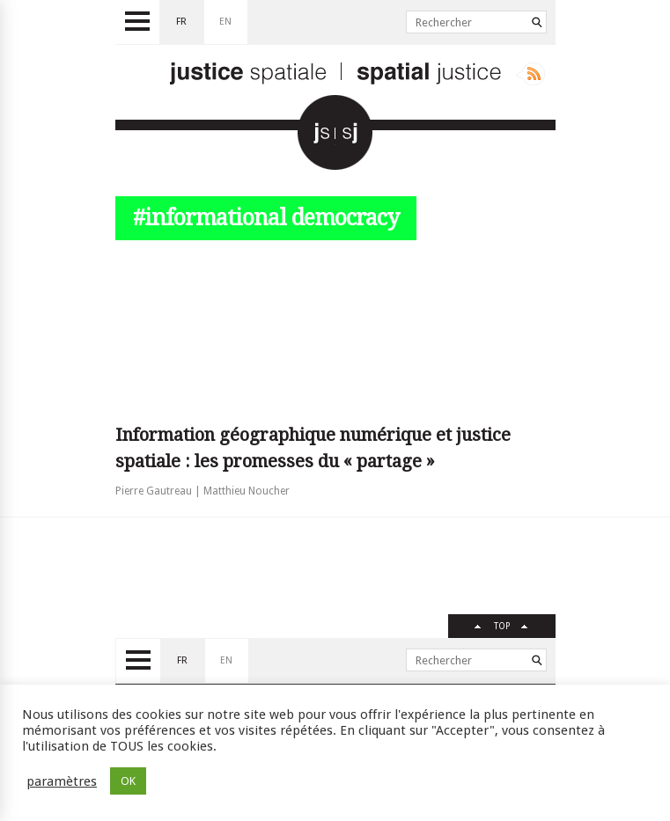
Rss (530, 73)
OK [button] (128, 781)
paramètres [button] (61, 781)
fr (181, 21)
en (225, 21)
